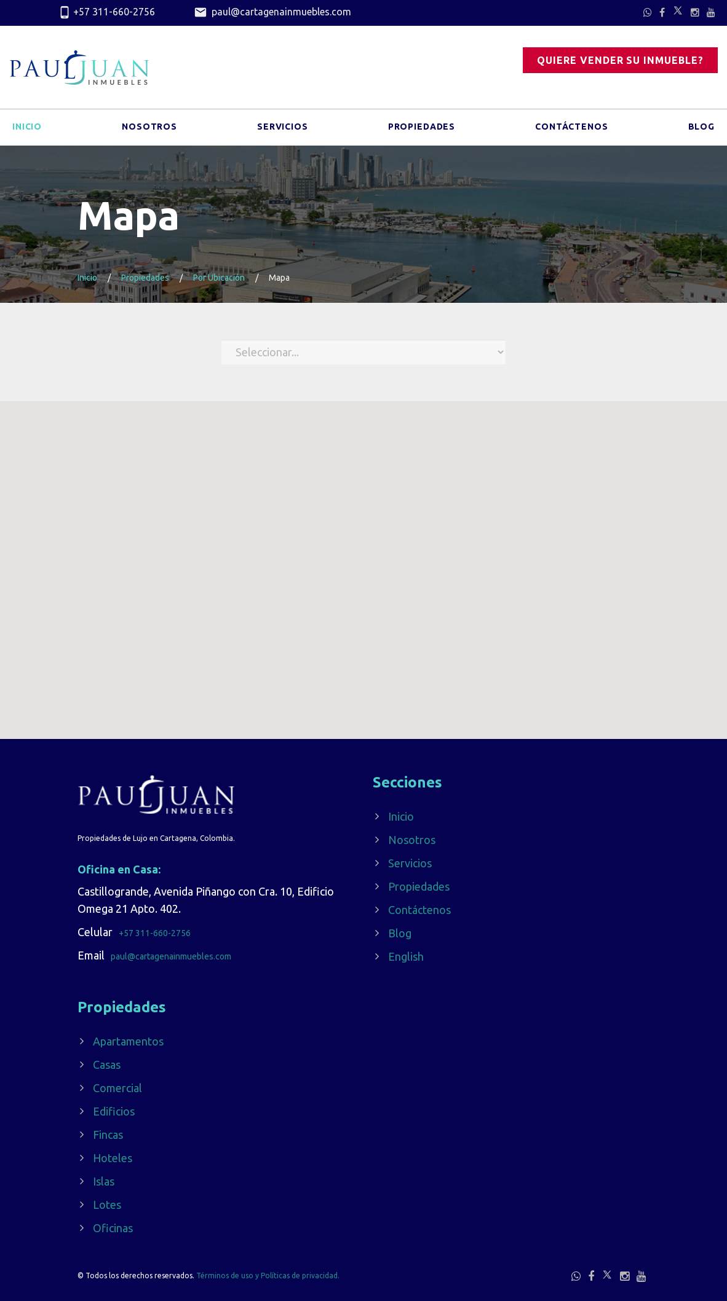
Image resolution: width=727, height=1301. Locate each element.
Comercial (117, 1088)
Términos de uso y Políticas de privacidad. (268, 1276)
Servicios (282, 128)
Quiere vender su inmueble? (620, 60)
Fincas (108, 1134)
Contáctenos (571, 128)
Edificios (114, 1111)
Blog (701, 128)
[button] (367, 682)
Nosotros (149, 128)
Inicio (27, 128)
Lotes (107, 1204)
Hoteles (112, 1158)
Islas (103, 1181)
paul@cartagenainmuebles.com (272, 12)
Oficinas (113, 1228)
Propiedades (421, 128)
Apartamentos (128, 1041)
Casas (107, 1064)
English (406, 956)
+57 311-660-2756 (106, 12)
